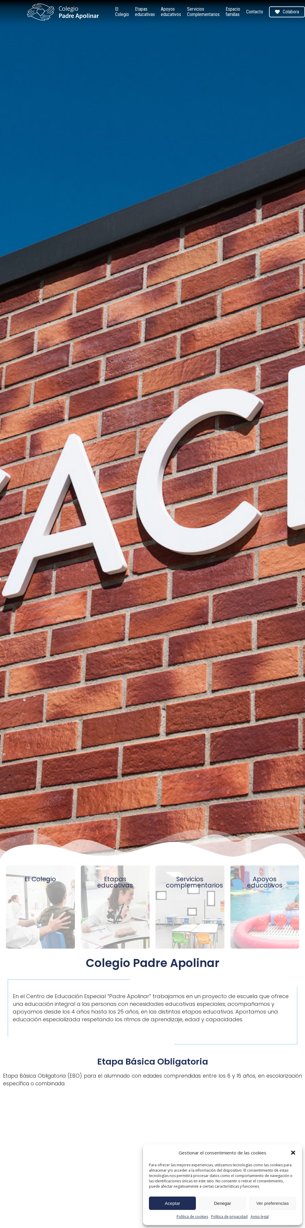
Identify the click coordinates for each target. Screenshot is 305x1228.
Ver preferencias (272, 1203)
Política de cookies (192, 1216)
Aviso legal (260, 1216)
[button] (293, 1153)
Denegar (222, 1203)
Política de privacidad (229, 1216)
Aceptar (172, 1203)
